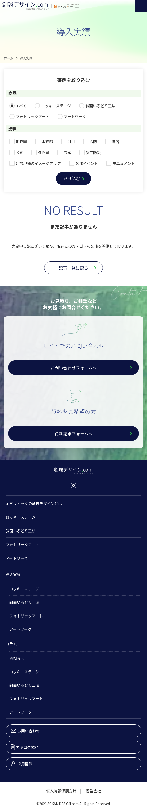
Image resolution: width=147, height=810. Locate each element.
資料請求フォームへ (74, 433)
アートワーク (17, 558)
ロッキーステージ (20, 517)
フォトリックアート (22, 544)
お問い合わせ (25, 731)
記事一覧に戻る (73, 268)
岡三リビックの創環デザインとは (34, 503)
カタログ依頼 (25, 747)
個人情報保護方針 (61, 791)
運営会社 (93, 791)
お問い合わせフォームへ (73, 368)
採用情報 (21, 763)
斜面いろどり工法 (21, 530)
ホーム (8, 58)
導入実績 (13, 574)
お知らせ (16, 658)
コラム (11, 643)
